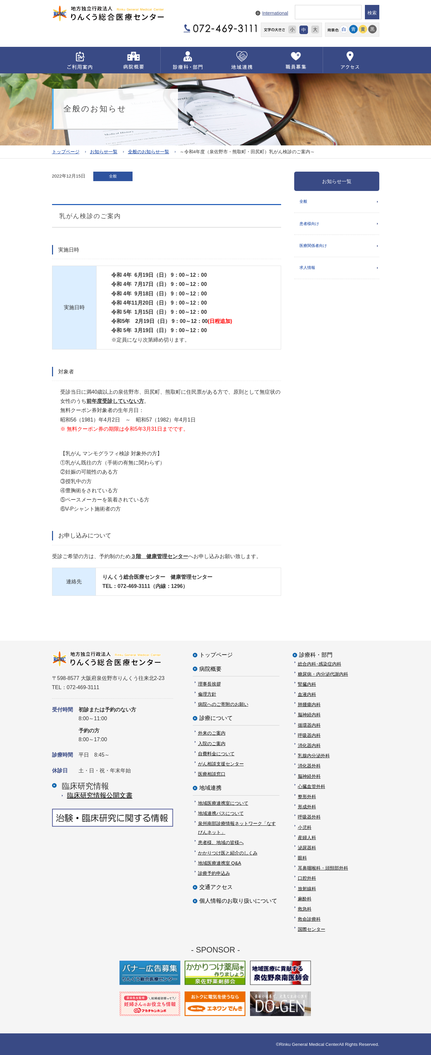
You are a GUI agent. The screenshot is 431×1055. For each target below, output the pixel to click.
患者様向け (309, 224)
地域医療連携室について (223, 802)
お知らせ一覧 (103, 151)
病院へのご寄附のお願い (223, 704)
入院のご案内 (211, 743)
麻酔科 (305, 898)
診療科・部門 (315, 655)
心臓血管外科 (311, 786)
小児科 (305, 827)
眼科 (302, 857)
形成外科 (307, 806)
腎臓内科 (307, 684)
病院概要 (210, 669)
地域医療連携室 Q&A (219, 862)
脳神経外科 (309, 776)
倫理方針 (207, 693)
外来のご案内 (211, 733)
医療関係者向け (313, 246)
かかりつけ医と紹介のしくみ (228, 852)
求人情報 (307, 268)
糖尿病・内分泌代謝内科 (323, 673)
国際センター (311, 929)
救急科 (305, 909)
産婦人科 (307, 837)
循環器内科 (309, 724)
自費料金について (216, 753)
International (275, 13)
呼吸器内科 (309, 735)
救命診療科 (309, 919)
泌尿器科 (307, 847)
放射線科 (307, 888)
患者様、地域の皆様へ (221, 842)
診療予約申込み (214, 873)
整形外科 (307, 796)
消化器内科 (309, 745)
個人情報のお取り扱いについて (238, 901)
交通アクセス (216, 887)
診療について (216, 718)
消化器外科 (309, 765)
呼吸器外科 (309, 817)
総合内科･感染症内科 (319, 663)
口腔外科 (307, 878)
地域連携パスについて (221, 813)
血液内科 (307, 694)
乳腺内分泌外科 (314, 755)
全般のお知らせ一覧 (148, 151)
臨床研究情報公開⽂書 (100, 795)
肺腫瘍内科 (309, 704)
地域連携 (210, 788)
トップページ (66, 151)
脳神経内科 (309, 714)
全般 (303, 201)
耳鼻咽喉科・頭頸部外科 (323, 868)
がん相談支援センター (221, 763)
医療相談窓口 (211, 774)
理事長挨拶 (209, 683)
